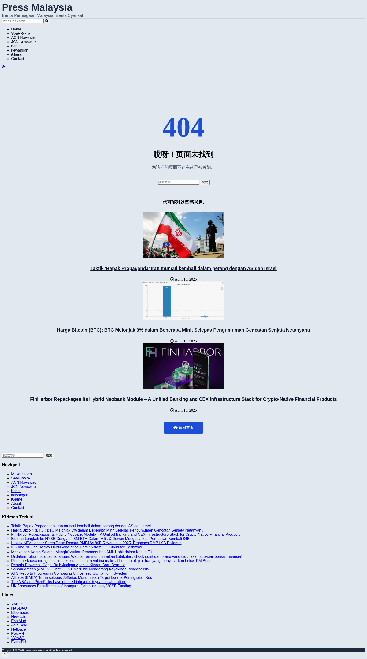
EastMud (18, 621)
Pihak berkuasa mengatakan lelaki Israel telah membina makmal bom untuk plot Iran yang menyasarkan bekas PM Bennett (113, 561)
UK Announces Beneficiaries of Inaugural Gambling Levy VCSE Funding (71, 586)
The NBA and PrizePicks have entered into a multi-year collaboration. (68, 582)
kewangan (19, 50)
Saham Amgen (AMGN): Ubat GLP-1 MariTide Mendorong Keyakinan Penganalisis (80, 569)
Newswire (19, 617)
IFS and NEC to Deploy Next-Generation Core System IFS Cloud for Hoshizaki (76, 547)
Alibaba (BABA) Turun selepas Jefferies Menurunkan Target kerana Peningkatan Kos (81, 578)
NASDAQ (19, 608)
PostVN (17, 634)
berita (16, 46)
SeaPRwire (20, 33)
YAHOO (18, 604)
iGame (16, 54)
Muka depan (21, 474)
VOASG (18, 638)
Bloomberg (20, 612)
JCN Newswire (23, 42)
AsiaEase (19, 625)
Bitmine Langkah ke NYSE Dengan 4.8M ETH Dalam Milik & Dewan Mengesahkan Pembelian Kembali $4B (100, 539)
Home (16, 29)
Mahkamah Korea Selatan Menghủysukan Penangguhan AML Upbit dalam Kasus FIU (82, 552)
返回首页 (183, 428)
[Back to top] (5, 654)
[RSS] (3, 67)
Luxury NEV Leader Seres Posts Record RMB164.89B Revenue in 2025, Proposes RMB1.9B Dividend (96, 543)
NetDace (18, 629)
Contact (17, 59)
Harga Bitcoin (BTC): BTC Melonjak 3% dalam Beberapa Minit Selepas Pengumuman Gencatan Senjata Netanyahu (183, 330)
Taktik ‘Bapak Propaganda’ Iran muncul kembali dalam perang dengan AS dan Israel (183, 268)
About (16, 503)
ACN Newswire (24, 38)
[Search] (46, 21)
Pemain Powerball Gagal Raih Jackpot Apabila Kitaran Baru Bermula (68, 565)
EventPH (18, 642)
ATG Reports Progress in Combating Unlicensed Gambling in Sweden (69, 573)
